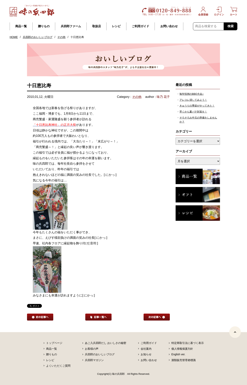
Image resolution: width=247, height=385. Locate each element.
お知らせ (146, 354)
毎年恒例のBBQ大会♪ (191, 93)
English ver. (178, 354)
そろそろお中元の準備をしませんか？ (198, 119)
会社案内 (146, 348)
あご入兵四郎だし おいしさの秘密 (105, 342)
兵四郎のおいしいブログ (37, 37)
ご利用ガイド (140, 26)
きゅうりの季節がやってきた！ (197, 105)
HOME (14, 37)
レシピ (116, 26)
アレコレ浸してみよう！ (193, 99)
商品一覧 (21, 26)
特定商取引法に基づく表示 (187, 342)
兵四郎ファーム (71, 26)
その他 (61, 37)
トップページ (54, 342)
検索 (231, 26)
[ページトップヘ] (235, 332)
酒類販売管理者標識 (183, 360)
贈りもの (44, 26)
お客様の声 (91, 348)
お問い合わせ (169, 26)
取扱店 (96, 26)
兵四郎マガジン (94, 360)
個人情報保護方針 (182, 348)
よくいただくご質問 (58, 365)
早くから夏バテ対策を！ (193, 111)
